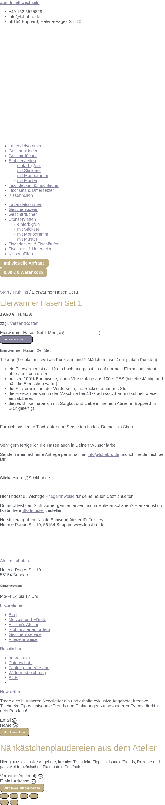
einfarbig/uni (29, 165)
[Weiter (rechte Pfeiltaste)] (14, 802)
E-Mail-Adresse (15, 781)
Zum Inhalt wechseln (19, 2)
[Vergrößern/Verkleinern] (4, 796)
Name (6, 725)
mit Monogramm (32, 175)
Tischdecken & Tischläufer (34, 185)
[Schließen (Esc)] (33, 796)
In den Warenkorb (16, 339)
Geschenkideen (23, 150)
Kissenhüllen (21, 195)
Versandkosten (24, 323)
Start (4, 292)
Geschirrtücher (23, 155)
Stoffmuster (33, 510)
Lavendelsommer (25, 146)
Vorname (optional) (19, 775)
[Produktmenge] (81, 333)
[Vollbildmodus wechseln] (14, 796)
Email (6, 720)
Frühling (20, 292)
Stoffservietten (22, 160)
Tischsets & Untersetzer (31, 190)
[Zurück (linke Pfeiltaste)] (4, 802)
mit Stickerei (29, 170)
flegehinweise (60, 496)
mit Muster (27, 180)
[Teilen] (24, 796)
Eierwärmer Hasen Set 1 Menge (30, 332)
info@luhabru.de (103, 454)
